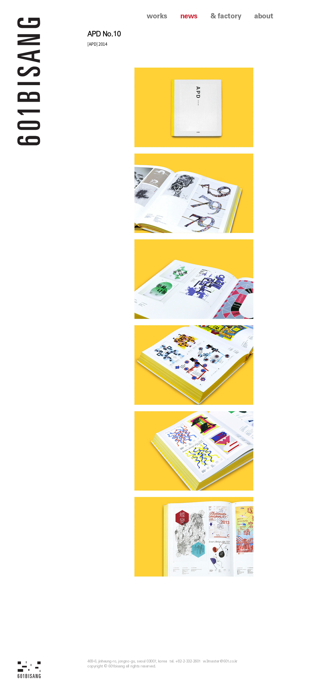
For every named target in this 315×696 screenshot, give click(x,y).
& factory (225, 16)
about (263, 16)
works (157, 16)
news (188, 16)
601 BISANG (29, 80)
